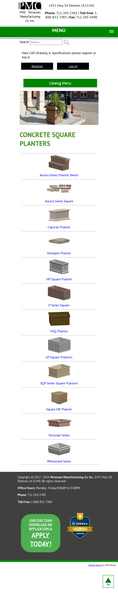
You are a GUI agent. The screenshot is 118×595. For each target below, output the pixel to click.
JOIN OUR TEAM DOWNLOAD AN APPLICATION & (40, 533)
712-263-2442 (61, 13)
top (108, 581)
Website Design (95, 565)
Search (24, 42)
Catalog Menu (60, 83)
